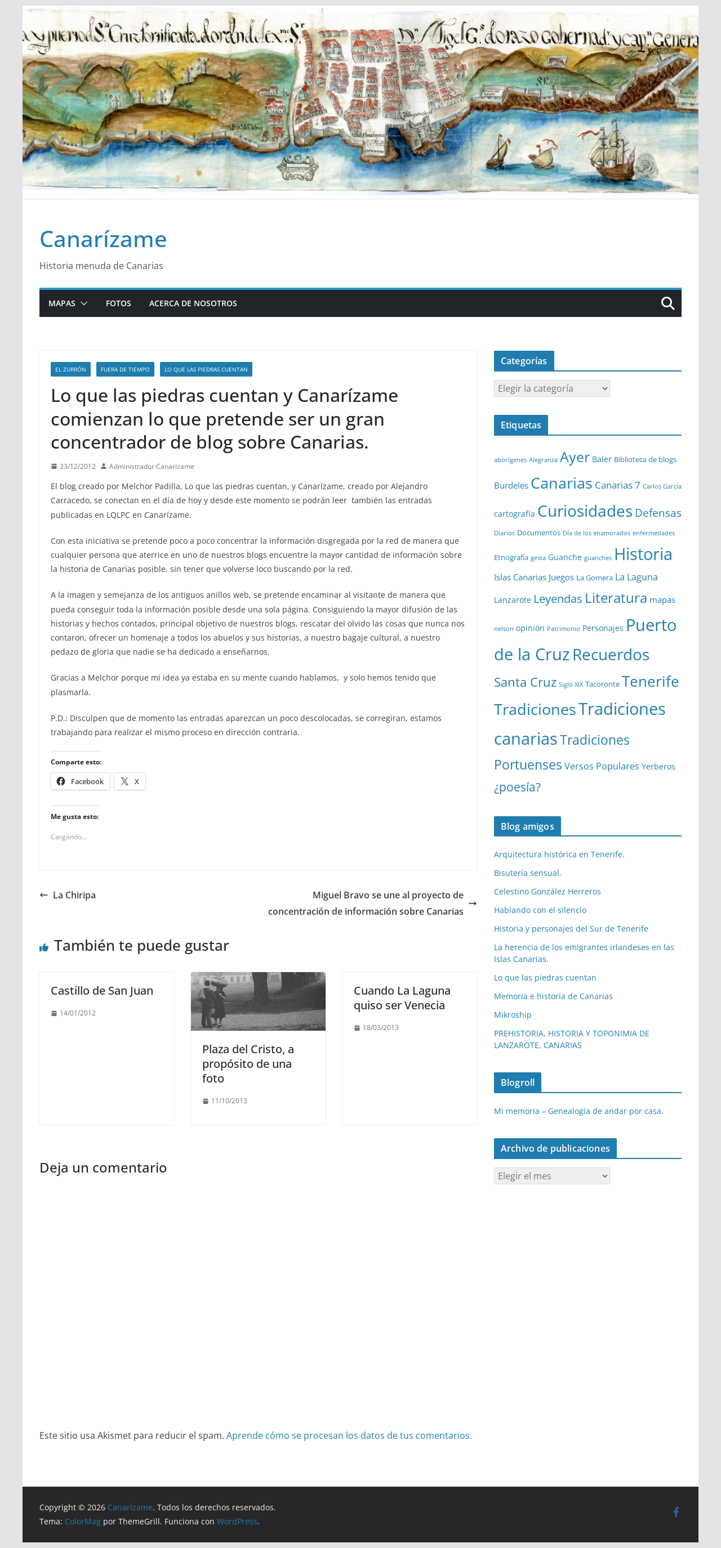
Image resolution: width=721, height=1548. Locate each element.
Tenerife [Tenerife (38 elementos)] (650, 681)
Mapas (61, 303)
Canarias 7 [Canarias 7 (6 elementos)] (617, 484)
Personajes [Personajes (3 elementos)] (603, 628)
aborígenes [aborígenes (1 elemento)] (510, 460)
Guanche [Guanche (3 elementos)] (565, 557)
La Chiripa (67, 895)
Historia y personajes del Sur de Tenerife (571, 928)
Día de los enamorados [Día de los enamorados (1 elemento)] (596, 533)
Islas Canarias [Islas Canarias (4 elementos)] (520, 577)
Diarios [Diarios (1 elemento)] (504, 533)
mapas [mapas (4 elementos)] (662, 599)
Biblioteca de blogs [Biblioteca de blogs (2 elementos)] (645, 459)
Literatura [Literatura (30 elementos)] (616, 597)
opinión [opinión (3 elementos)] (530, 628)
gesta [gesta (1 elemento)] (538, 558)
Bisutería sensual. (528, 872)
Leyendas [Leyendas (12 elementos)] (557, 598)
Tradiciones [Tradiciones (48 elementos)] (535, 709)
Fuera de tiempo (125, 369)
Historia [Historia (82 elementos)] (643, 554)
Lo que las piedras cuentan (206, 369)
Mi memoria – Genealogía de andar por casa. (579, 1111)
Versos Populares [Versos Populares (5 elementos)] (601, 766)
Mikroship (513, 1014)
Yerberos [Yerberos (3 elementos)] (658, 766)
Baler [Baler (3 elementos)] (602, 459)
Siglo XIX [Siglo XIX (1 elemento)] (571, 684)
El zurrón (70, 369)
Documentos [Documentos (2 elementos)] (538, 532)
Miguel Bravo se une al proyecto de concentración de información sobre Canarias (372, 903)
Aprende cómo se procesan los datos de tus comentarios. (349, 1435)
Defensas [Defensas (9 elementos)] (658, 512)
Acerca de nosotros (193, 303)
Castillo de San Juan (102, 990)
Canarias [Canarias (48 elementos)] (562, 482)
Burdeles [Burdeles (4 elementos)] (511, 485)
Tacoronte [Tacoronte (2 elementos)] (602, 684)
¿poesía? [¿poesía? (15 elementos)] (517, 787)
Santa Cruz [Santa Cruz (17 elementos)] (525, 682)
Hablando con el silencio (540, 910)
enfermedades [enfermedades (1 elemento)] (654, 533)
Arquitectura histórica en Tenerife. (559, 854)
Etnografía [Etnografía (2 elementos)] (511, 557)
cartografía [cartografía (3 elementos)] (514, 513)
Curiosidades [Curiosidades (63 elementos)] (585, 510)
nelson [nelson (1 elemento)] (504, 629)
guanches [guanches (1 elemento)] (598, 558)
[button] (81, 303)
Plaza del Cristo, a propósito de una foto (248, 1063)
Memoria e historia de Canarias (553, 996)
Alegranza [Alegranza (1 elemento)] (543, 460)
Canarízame (103, 238)
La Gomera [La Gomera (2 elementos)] (594, 577)
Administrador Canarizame (151, 466)
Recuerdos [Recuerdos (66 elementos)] (610, 654)
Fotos (118, 303)
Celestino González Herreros (547, 891)
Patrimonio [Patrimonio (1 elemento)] (563, 629)
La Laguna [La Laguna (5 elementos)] (636, 577)
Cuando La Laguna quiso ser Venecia (402, 998)
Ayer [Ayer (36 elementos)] (575, 456)
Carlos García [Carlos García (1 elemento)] (662, 486)
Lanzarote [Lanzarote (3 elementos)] (512, 599)
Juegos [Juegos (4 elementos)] (561, 577)
